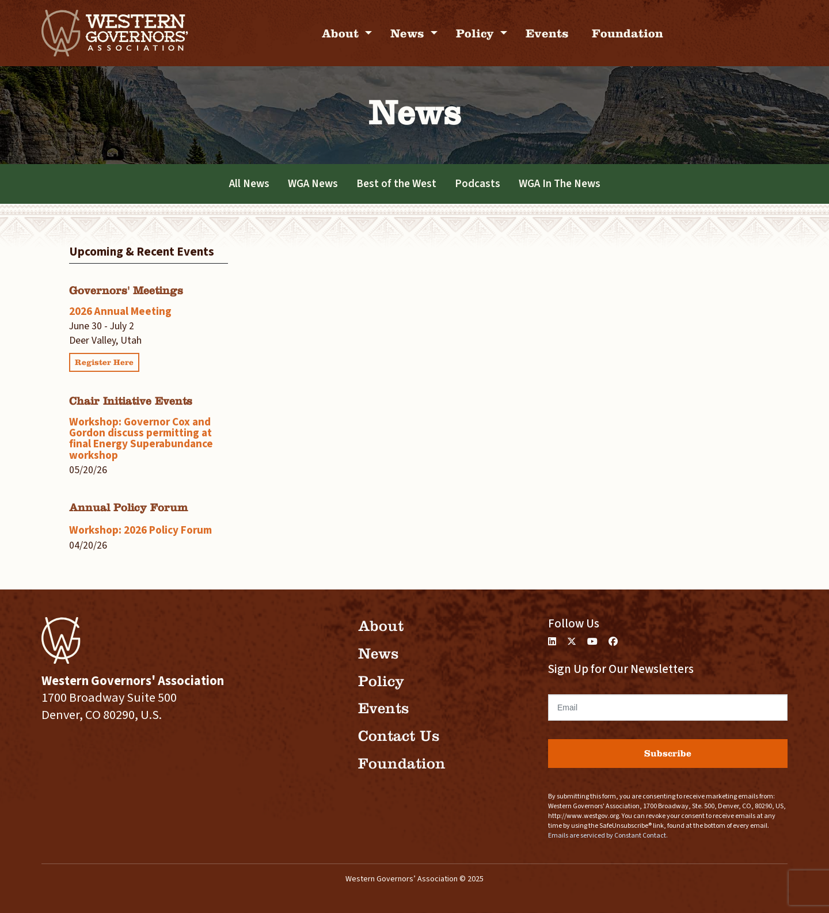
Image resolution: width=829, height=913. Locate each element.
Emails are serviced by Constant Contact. (608, 835)
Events (547, 33)
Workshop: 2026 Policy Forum (140, 530)
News (409, 33)
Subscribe (667, 753)
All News (249, 184)
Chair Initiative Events (130, 401)
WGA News (313, 184)
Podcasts (477, 184)
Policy (476, 33)
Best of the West (396, 184)
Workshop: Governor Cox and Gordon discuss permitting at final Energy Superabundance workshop (141, 438)
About (342, 33)
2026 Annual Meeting (120, 311)
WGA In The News (559, 184)
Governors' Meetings (126, 290)
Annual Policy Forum (128, 507)
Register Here (104, 362)
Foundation (627, 33)
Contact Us (398, 736)
